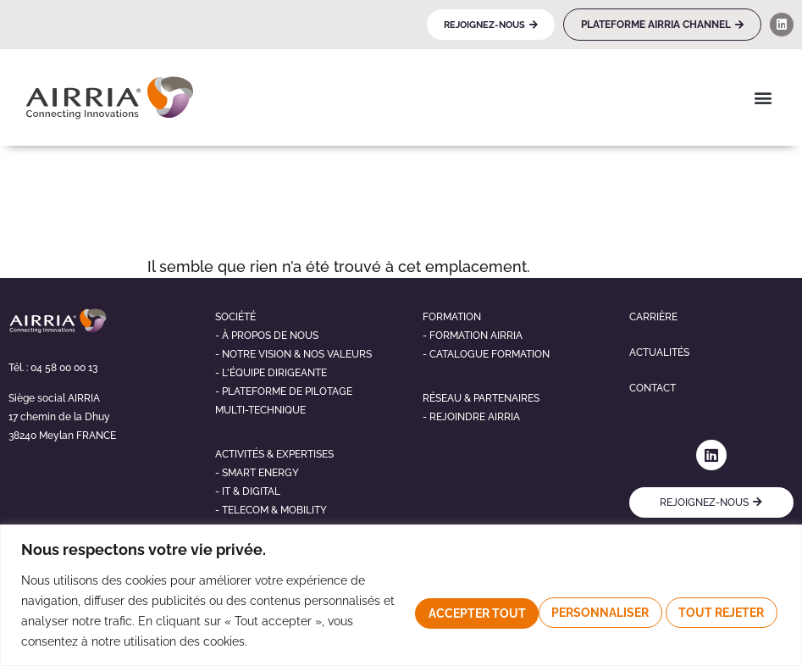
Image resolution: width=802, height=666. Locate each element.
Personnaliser (446, 611)
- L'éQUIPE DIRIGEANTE (271, 373)
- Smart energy (257, 473)
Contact (652, 388)
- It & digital (247, 491)
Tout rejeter (580, 611)
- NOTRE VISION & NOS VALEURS (293, 354)
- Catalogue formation (486, 354)
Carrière (653, 317)
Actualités (659, 352)
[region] (401, 595)
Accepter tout (714, 611)
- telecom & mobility (271, 510)
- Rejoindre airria (471, 417)
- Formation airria (473, 335)
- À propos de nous (266, 335)
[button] (763, 97)
